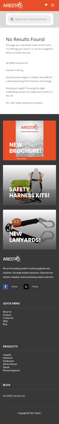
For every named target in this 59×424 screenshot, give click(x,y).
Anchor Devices (10, 364)
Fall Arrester (8, 361)
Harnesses (8, 357)
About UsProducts (7, 313)
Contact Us (8, 318)
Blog (5, 324)
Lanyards (7, 354)
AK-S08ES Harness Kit (14, 395)
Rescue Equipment (11, 370)
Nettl (38, 413)
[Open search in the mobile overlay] (29, 19)
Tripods (6, 367)
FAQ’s (5, 321)
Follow (14, 286)
